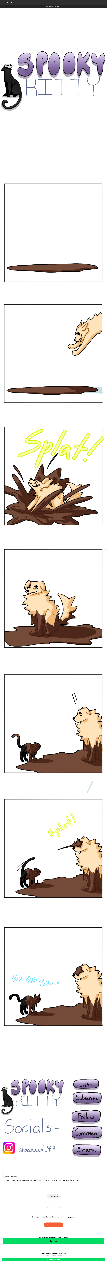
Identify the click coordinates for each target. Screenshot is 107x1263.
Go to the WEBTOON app (53, 1259)
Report (53, 1206)
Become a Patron (53, 1225)
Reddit (68, 1190)
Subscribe (54, 1196)
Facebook (46, 1190)
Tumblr (61, 1190)
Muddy (9, 2)
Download (53, 1241)
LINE (39, 1190)
